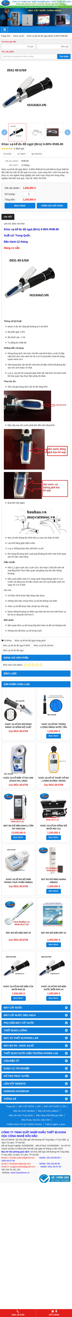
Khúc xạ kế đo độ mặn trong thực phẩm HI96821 (18, 880)
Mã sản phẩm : (12, 161)
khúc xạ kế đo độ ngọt (13, 650)
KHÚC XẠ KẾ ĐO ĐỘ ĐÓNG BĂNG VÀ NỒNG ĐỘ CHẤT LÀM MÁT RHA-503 (18, 727)
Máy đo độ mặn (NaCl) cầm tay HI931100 (18, 827)
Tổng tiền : (10, 199)
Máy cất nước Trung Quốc (21, 1115)
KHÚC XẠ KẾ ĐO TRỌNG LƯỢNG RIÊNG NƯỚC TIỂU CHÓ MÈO (53, 727)
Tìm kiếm (64, 56)
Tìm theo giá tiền (8, 42)
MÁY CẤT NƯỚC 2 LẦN (55, 1106)
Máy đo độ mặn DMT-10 (53, 933)
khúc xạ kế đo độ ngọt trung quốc (30, 640)
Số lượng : (10, 194)
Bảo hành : (14, 165)
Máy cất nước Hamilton (24, 1111)
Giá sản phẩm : (13, 188)
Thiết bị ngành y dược (55, 1124)
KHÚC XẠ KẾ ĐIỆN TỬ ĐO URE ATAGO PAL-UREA (18, 779)
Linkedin (37, 154)
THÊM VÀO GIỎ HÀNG (52, 205)
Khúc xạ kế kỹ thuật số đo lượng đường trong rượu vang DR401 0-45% (53, 781)
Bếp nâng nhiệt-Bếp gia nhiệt (49, 1115)
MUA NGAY (54, 736)
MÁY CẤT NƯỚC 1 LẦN (29, 1106)
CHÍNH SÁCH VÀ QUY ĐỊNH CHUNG (24, 1124)
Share (8, 154)
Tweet (21, 154)
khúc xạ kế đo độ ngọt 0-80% (16, 645)
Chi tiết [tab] (8, 217)
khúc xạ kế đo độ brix (43, 645)
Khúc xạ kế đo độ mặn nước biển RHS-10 (53, 988)
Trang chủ (10, 1106)
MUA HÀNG (20, 205)
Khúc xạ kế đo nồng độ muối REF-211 (53, 827)
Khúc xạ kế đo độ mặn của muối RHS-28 (18, 988)
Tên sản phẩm (7, 52)
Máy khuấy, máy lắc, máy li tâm (36, 1120)
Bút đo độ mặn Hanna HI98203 (53, 880)
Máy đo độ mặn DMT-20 (18, 933)
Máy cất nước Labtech (48, 1111)
